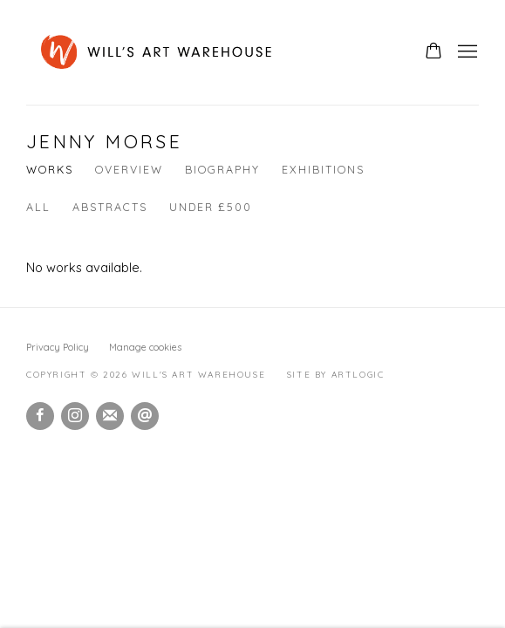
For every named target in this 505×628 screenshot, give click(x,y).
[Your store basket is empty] (433, 52)
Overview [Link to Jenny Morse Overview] (129, 169)
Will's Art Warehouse (216, 52)
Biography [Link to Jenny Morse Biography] (222, 169)
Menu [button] (466, 52)
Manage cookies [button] (145, 347)
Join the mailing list (110, 416)
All (38, 207)
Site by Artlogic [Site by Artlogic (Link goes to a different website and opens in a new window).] (336, 374)
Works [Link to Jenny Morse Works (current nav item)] (49, 169)
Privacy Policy (57, 347)
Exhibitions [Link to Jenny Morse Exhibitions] (323, 169)
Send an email (145, 416)
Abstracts (109, 207)
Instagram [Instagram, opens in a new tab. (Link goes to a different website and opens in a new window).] (75, 416)
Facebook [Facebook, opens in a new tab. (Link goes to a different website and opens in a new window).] (40, 416)
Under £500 (210, 207)
